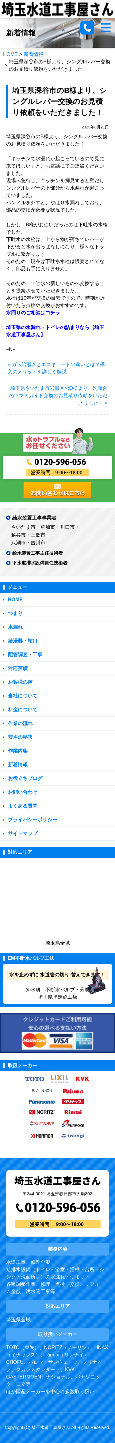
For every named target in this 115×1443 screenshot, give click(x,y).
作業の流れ (20, 723)
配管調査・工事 (25, 654)
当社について (22, 695)
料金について (22, 709)
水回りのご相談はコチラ (33, 312)
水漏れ (15, 627)
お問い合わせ (22, 792)
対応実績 (18, 668)
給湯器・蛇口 (22, 640)
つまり (15, 613)
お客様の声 (20, 682)
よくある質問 (22, 805)
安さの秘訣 (20, 737)
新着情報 (33, 54)
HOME (10, 54)
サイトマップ (22, 833)
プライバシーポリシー (32, 819)
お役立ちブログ (25, 778)
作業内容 (18, 750)
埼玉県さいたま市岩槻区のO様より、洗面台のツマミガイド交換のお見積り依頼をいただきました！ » (58, 395)
